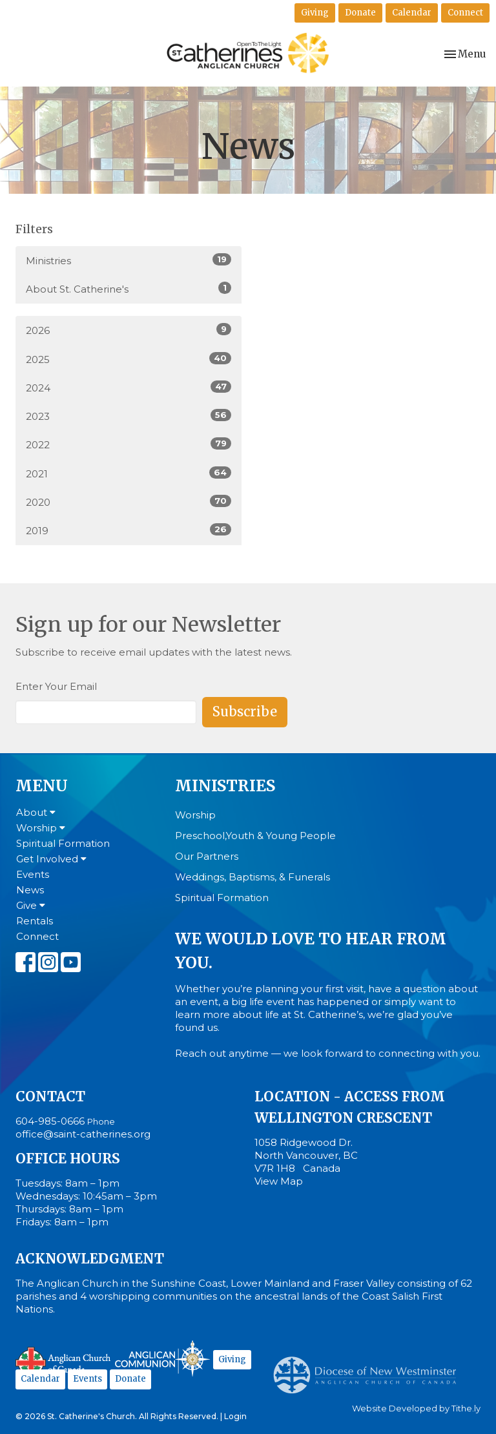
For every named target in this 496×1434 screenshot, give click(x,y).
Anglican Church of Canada (64, 1360)
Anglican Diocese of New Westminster (370, 1369)
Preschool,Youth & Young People (255, 835)
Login (235, 1416)
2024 (128, 387)
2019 (128, 530)
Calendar (411, 12)
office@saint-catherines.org (83, 1134)
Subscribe (244, 711)
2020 (128, 501)
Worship (40, 828)
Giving (315, 12)
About (36, 812)
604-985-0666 (50, 1121)
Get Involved (51, 859)
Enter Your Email (56, 686)
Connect (465, 12)
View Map (278, 1181)
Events (32, 874)
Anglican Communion (162, 1358)
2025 (128, 359)
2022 (128, 444)
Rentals (34, 921)
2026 (128, 330)
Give (30, 905)
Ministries (128, 260)
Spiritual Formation (63, 843)
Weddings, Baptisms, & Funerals (252, 877)
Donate (360, 12)
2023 (128, 415)
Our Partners (206, 856)
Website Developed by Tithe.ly (416, 1408)
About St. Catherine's (128, 288)
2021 (128, 473)
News (30, 890)
